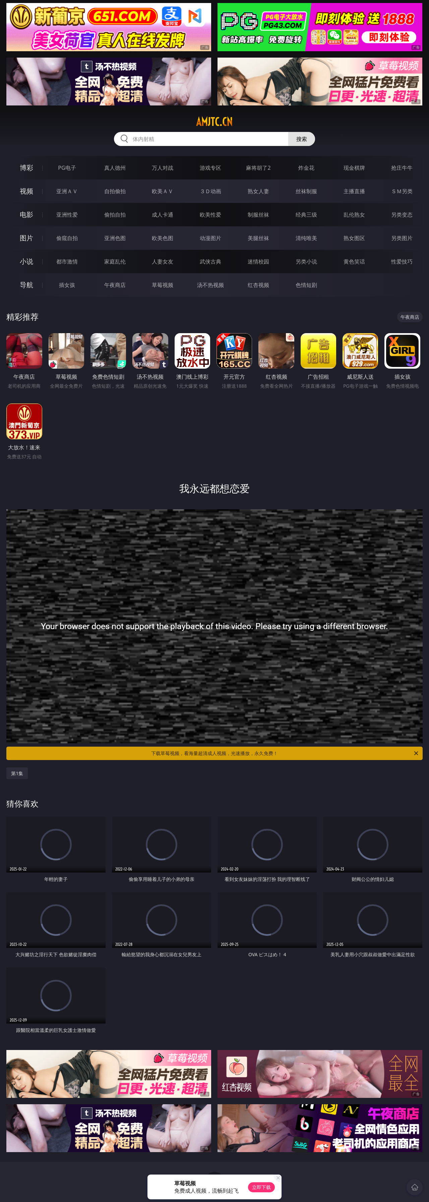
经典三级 (306, 214)
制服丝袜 (258, 214)
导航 (26, 284)
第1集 (17, 773)
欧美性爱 (210, 214)
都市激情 (67, 261)
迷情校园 (258, 261)
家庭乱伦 (115, 261)
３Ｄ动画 (210, 191)
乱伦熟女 (354, 214)
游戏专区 (210, 167)
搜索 (301, 139)
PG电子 (67, 167)
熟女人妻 (258, 191)
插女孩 (67, 285)
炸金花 (306, 167)
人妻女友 (162, 261)
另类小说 (306, 261)
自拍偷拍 (115, 191)
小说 (26, 261)
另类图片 (402, 238)
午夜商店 (115, 285)
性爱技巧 (402, 261)
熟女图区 (354, 238)
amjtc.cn (214, 122)
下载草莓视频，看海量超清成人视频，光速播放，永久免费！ (285, 753)
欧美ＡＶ (162, 191)
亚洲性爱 (67, 214)
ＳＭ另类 (402, 191)
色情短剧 (306, 285)
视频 (26, 191)
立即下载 (261, 1187)
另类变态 (402, 214)
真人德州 (115, 167)
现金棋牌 (354, 167)
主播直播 (354, 191)
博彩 (26, 167)
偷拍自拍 (115, 214)
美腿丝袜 (258, 238)
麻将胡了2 (258, 167)
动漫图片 (210, 238)
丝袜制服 (306, 191)
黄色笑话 (354, 261)
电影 (26, 214)
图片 (26, 237)
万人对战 (162, 167)
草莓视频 (162, 285)
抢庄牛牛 (402, 167)
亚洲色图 (115, 238)
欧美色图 (162, 238)
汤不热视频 (210, 285)
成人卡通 (162, 214)
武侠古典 (210, 261)
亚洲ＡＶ (67, 191)
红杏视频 (258, 285)
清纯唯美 (306, 238)
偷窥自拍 (67, 238)
